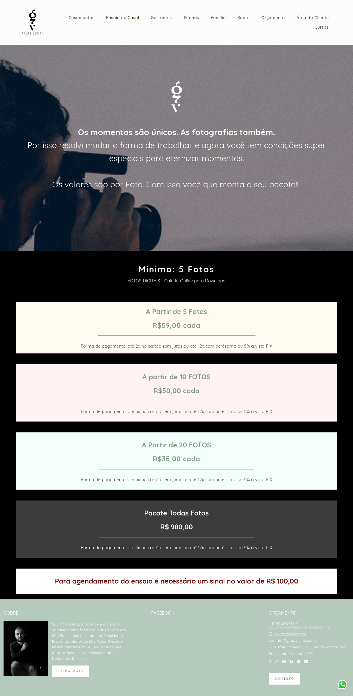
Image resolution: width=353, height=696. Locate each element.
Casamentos (81, 17)
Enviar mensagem (290, 634)
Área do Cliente (313, 17)
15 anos (191, 17)
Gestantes (161, 17)
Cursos (322, 27)
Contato (284, 678)
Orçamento (273, 17)
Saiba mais (70, 671)
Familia (218, 17)
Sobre (244, 17)
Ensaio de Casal (122, 17)
